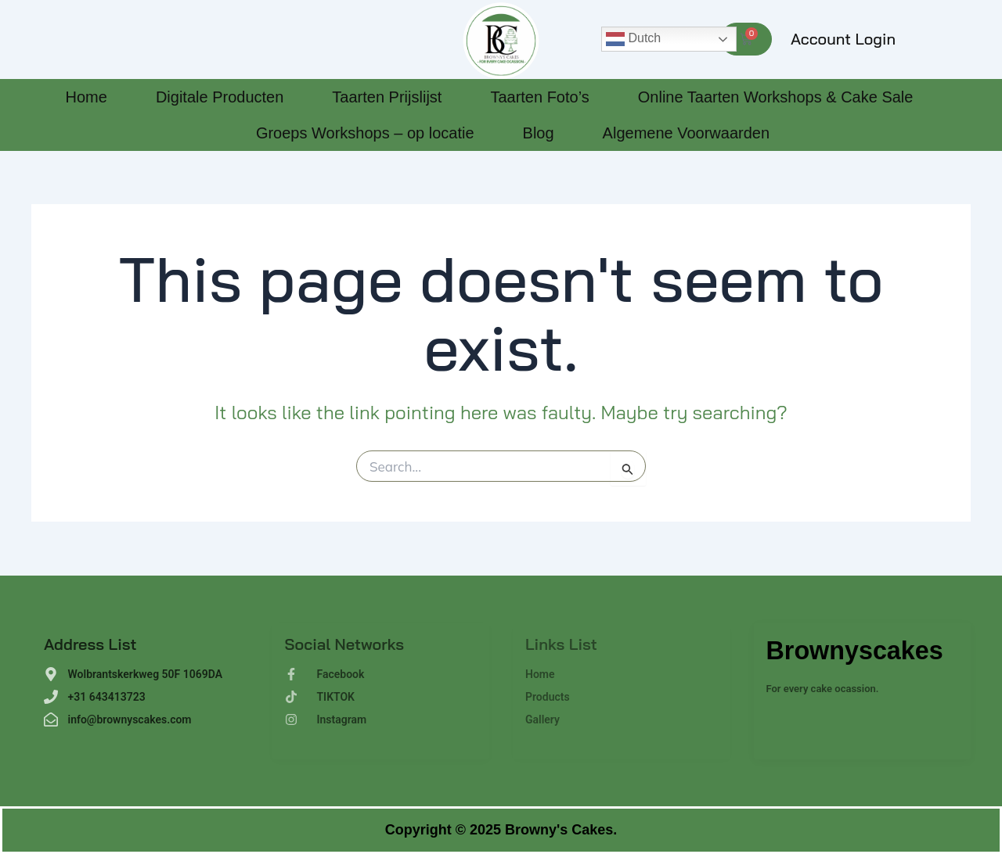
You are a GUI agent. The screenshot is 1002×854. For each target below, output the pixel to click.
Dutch (633, 39)
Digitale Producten (219, 97)
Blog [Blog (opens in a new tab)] (538, 133)
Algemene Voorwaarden (686, 133)
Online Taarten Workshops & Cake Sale (776, 97)
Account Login (843, 38)
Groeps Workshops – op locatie (365, 133)
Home (86, 97)
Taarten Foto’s (539, 97)
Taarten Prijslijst (387, 97)
